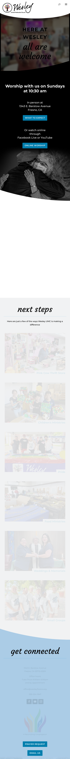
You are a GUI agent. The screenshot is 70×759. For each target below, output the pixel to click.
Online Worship (35, 145)
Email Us (35, 753)
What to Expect (35, 118)
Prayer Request (35, 744)
